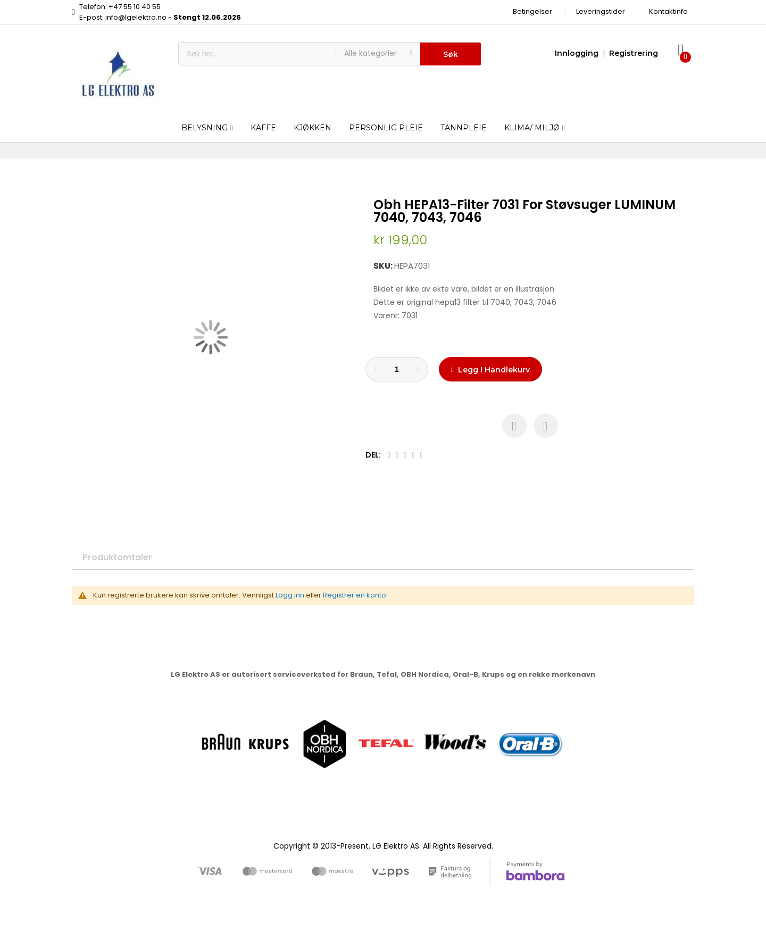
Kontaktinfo (668, 11)
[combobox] (257, 54)
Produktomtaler (117, 557)
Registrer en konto (354, 595)
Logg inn (290, 595)
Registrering (633, 53)
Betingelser (532, 11)
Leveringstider (600, 11)
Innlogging (576, 53)
